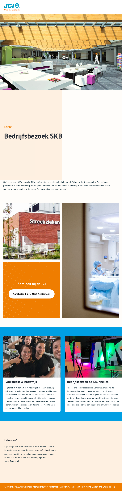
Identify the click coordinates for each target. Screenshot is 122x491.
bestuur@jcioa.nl (42, 450)
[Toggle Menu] (115, 7)
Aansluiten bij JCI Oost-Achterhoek (31, 293)
